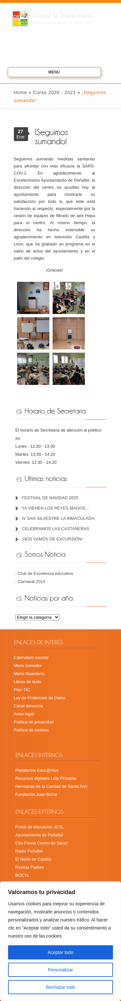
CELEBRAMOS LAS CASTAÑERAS (55, 528)
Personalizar (60, 969)
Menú (45, 73)
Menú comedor (28, 665)
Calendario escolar (31, 657)
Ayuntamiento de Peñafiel (39, 835)
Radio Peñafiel (29, 851)
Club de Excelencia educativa (45, 573)
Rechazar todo (60, 987)
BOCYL (22, 875)
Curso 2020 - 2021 (54, 92)
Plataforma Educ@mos (37, 770)
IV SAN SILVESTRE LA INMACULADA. (59, 518)
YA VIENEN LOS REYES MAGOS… (56, 508)
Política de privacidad (34, 722)
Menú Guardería (29, 673)
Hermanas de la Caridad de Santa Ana (51, 786)
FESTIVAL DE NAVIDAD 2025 (50, 497)
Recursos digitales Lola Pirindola (45, 778)
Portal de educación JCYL (39, 827)
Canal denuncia (28, 705)
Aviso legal (24, 713)
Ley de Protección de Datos (40, 697)
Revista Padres (29, 867)
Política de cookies (31, 730)
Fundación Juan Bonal (36, 794)
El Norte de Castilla (33, 859)
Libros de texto (27, 681)
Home (20, 92)
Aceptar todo (60, 952)
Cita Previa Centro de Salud (41, 843)
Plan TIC (22, 689)
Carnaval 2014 (31, 581)
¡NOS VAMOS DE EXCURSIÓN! (52, 539)
